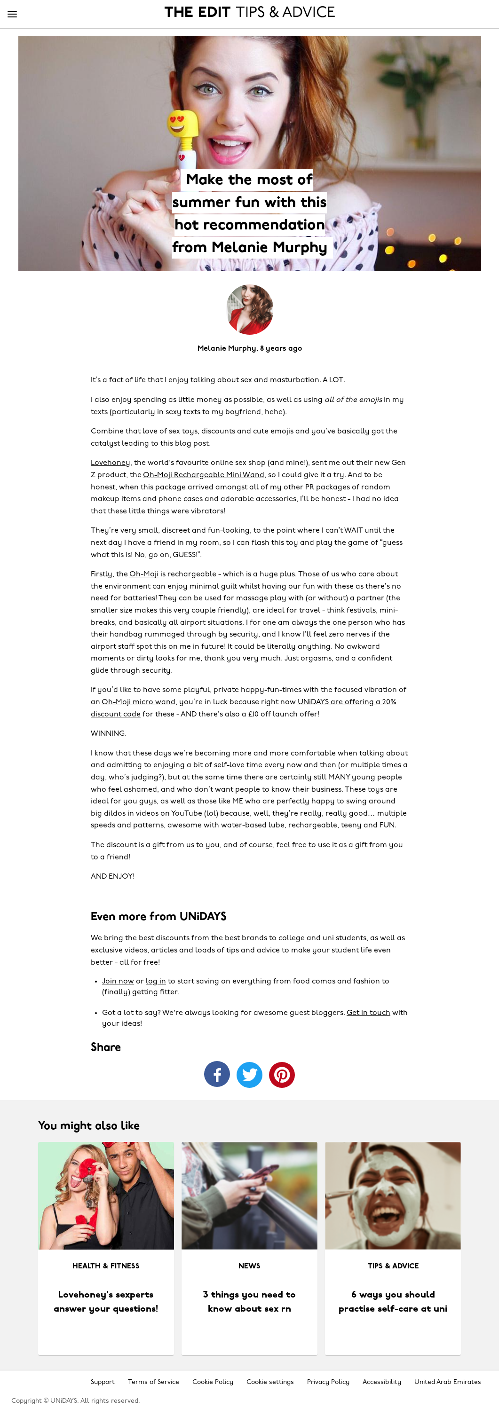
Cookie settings (270, 1382)
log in (156, 981)
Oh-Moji (143, 574)
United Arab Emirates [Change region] (447, 1382)
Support (103, 1382)
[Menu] (12, 14)
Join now (118, 981)
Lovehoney (110, 463)
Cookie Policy (212, 1382)
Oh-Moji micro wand (138, 702)
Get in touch (368, 1013)
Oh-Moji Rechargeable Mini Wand (203, 475)
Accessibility (382, 1382)
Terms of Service (153, 1382)
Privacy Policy (328, 1382)
